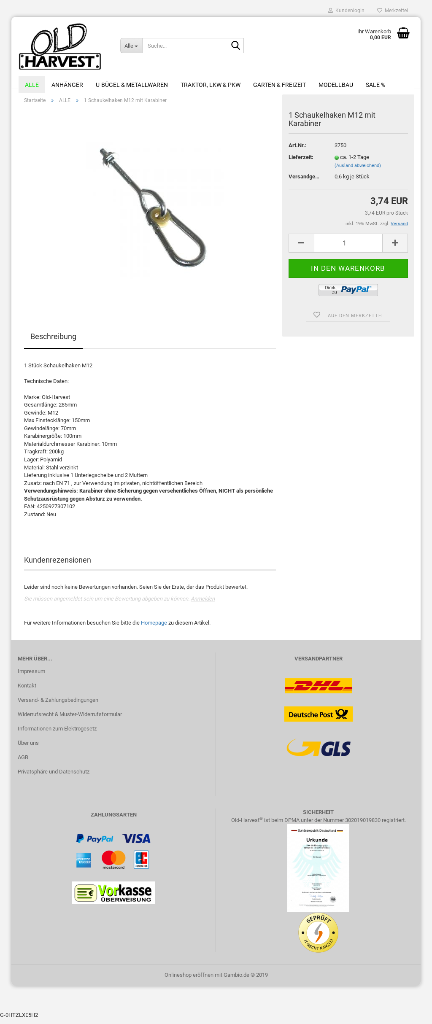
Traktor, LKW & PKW (210, 84)
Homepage (154, 628)
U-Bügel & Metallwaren (132, 84)
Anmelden (203, 603)
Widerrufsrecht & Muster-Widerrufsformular (70, 719)
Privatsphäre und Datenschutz (53, 776)
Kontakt (27, 690)
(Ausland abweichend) (358, 170)
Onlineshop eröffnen (189, 979)
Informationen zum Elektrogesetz (57, 733)
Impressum (31, 676)
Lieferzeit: (301, 162)
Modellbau (336, 84)
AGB (23, 762)
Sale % (375, 84)
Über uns (28, 747)
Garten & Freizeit (279, 84)
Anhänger (67, 84)
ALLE (32, 84)
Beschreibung (53, 341)
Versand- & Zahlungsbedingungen (58, 704)
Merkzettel (392, 10)
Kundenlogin (346, 10)
